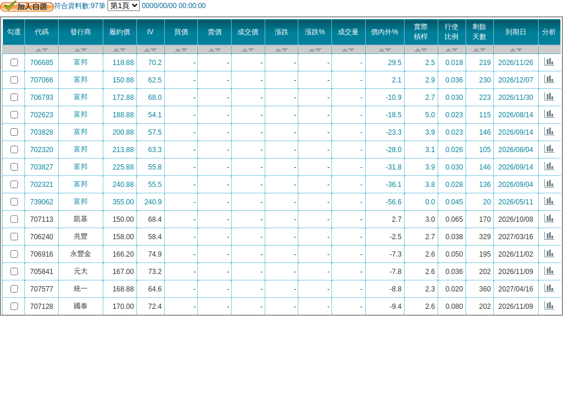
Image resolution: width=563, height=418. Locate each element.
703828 (41, 132)
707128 (41, 306)
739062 (41, 202)
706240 (41, 237)
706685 (41, 63)
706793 (41, 97)
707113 (41, 219)
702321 (41, 185)
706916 (41, 254)
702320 (41, 150)
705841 (41, 272)
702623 (41, 115)
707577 (41, 289)
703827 (41, 167)
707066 (41, 80)
